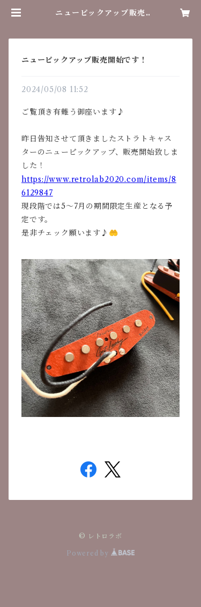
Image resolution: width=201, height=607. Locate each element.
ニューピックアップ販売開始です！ (84, 60)
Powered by (100, 553)
